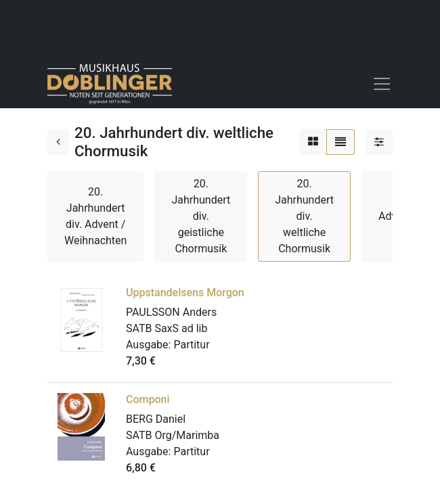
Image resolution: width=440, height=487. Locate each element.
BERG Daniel (155, 419)
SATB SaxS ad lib (166, 328)
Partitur (191, 344)
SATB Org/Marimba (172, 435)
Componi (148, 399)
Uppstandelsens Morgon (185, 292)
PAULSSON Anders (171, 312)
